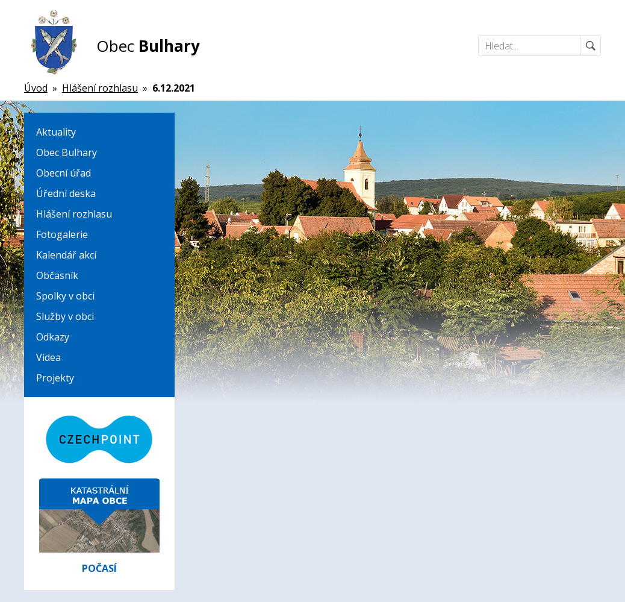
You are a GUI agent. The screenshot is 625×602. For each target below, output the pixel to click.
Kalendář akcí (66, 255)
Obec (148, 46)
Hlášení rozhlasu (74, 214)
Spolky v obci (65, 296)
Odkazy (52, 336)
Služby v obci (65, 316)
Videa (48, 357)
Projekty (55, 377)
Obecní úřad (63, 173)
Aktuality (56, 132)
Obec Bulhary (66, 152)
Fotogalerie (62, 234)
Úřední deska (66, 193)
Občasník (57, 275)
